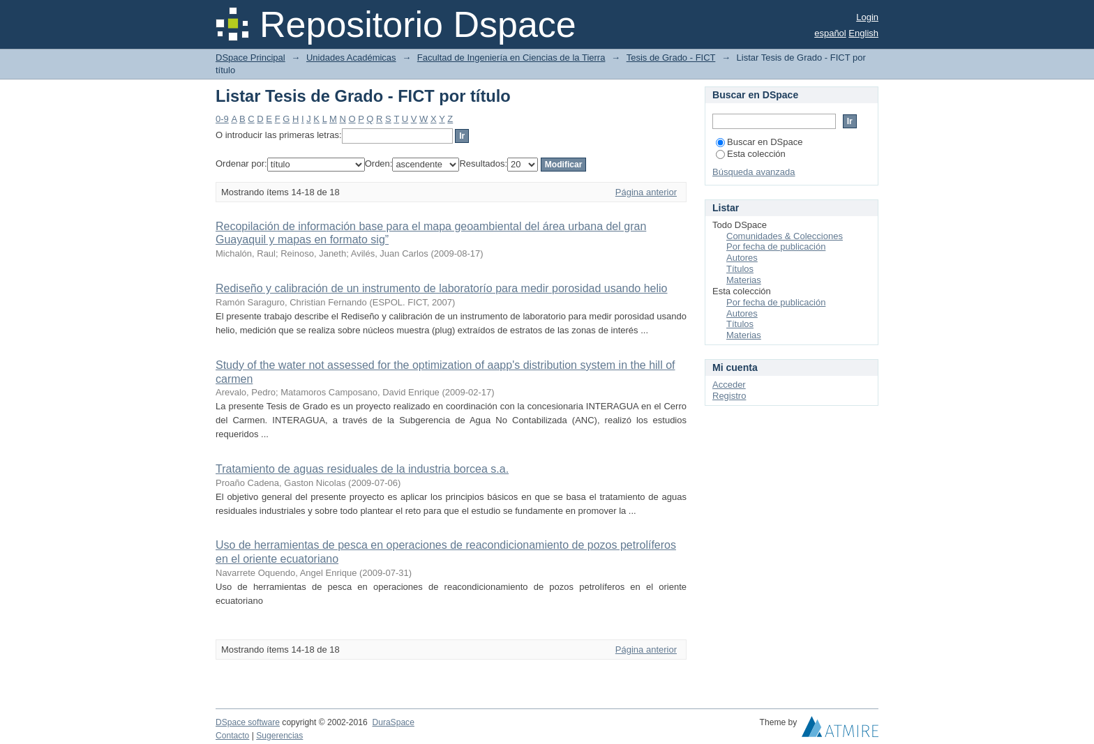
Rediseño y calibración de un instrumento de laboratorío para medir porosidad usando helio (442, 288)
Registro (729, 395)
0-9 (222, 119)
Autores (742, 257)
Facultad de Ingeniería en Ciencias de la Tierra (511, 57)
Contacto (232, 736)
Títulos (740, 269)
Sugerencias (279, 736)
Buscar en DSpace (759, 142)
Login (867, 17)
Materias (743, 280)
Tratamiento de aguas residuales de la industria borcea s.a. (362, 469)
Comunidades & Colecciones (784, 236)
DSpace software (248, 722)
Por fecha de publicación (775, 246)
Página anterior (646, 192)
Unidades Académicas (351, 57)
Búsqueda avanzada (753, 172)
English (863, 33)
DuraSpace (393, 722)
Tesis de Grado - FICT (671, 57)
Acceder (729, 384)
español (830, 33)
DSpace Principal (250, 57)
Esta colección (751, 154)
